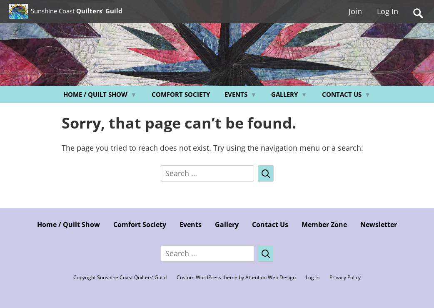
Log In (387, 14)
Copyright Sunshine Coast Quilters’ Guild (120, 277)
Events (235, 94)
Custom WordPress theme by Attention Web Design (236, 277)
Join (355, 14)
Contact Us (342, 94)
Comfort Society (181, 94)
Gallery (284, 94)
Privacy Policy (345, 277)
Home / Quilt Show (95, 94)
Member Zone (324, 224)
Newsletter (378, 224)
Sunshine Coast (107, 12)
